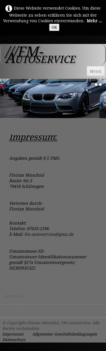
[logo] (53, 54)
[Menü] (96, 71)
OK (54, 27)
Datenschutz (13, 339)
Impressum (12, 334)
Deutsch (15, 296)
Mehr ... (94, 21)
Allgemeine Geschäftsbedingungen (64, 334)
